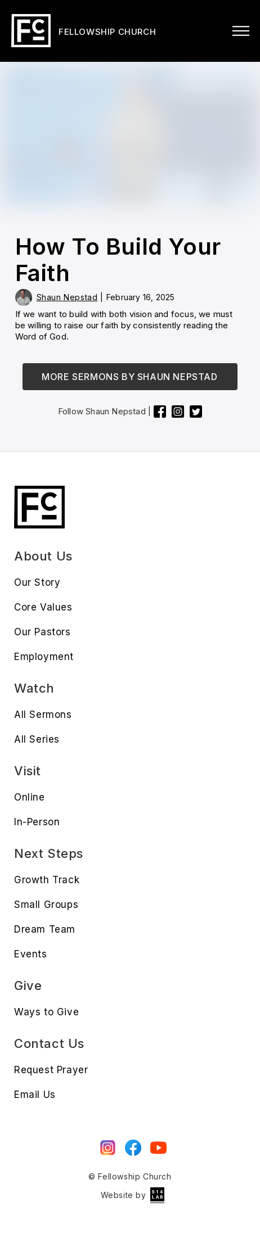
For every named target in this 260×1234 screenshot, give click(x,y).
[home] (82, 30)
